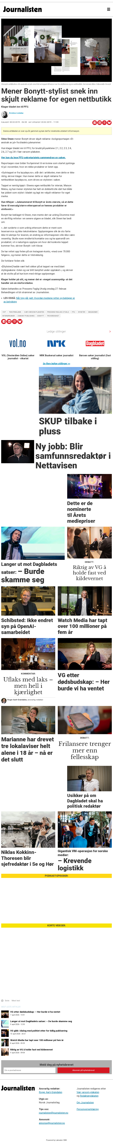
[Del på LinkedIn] (99, 122)
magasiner (93, 312)
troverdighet (53, 316)
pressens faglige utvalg (58, 312)
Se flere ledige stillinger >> (56, 363)
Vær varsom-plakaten (88, 1092)
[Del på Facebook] (94, 122)
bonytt (40, 316)
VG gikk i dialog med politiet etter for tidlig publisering (38, 1030)
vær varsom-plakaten (34, 312)
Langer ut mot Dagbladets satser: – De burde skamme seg (41, 1021)
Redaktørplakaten (89, 1095)
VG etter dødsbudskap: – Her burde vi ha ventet (35, 1011)
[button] (110, 331)
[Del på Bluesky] (109, 122)
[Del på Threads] (104, 122)
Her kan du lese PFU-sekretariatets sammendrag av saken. (33, 157)
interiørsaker (9, 316)
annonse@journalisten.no (52, 1123)
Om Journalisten (85, 1102)
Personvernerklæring (88, 1109)
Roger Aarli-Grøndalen (50, 1092)
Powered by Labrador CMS (56, 1140)
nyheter (81, 312)
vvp (4, 312)
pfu (73, 312)
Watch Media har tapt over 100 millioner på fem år (37, 1040)
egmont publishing (26, 316)
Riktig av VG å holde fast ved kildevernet (31, 1049)
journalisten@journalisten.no (53, 1112)
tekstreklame (15, 312)
